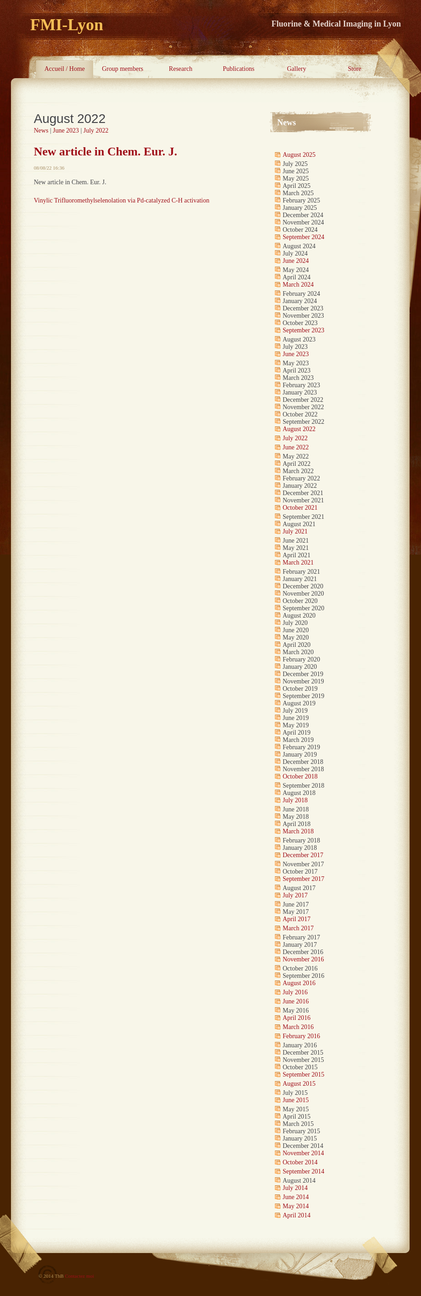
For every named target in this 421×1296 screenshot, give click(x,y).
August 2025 (299, 154)
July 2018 (295, 800)
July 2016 (295, 992)
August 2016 (299, 983)
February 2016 (301, 1036)
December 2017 (303, 855)
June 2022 (296, 447)
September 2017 (303, 878)
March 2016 (298, 1027)
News (41, 130)
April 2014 (296, 1215)
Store (355, 68)
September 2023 (303, 330)
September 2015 (303, 1074)
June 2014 (296, 1197)
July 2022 (96, 130)
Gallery (296, 68)
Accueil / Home (64, 68)
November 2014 (303, 1153)
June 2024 (296, 260)
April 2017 (296, 919)
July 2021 (295, 531)
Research (180, 68)
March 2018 (298, 831)
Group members (122, 68)
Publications (238, 68)
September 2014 (303, 1171)
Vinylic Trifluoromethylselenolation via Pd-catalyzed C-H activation (121, 200)
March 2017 (298, 928)
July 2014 (295, 1187)
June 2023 (66, 130)
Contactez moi (79, 1276)
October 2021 (300, 507)
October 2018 (300, 776)
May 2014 (296, 1206)
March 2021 (298, 562)
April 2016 (296, 1017)
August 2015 (299, 1083)
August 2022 (299, 429)
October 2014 (300, 1162)
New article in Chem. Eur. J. (105, 151)
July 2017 (295, 895)
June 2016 (296, 1001)
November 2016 (303, 959)
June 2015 (296, 1100)
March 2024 (298, 284)
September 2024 (303, 237)
